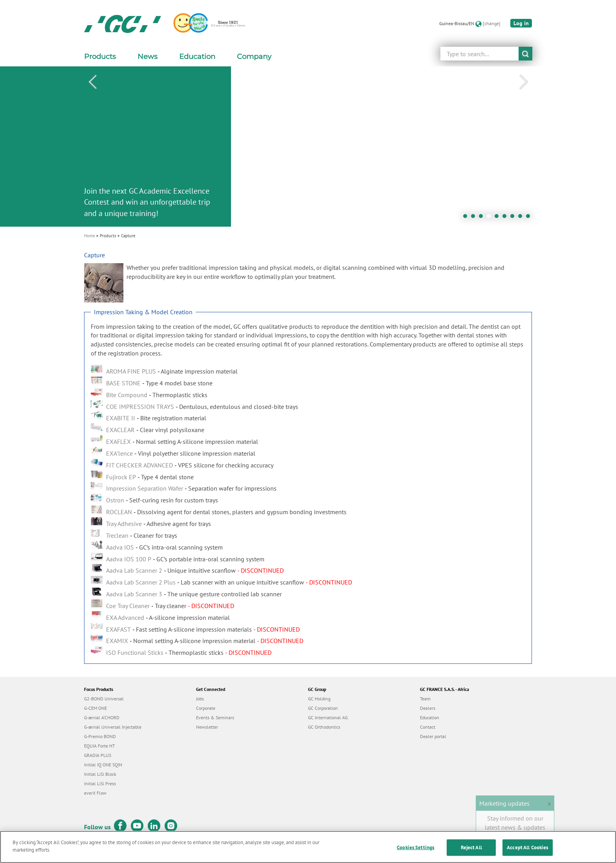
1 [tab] (467, 218)
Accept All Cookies (527, 854)
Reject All (471, 854)
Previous (92, 82)
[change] (491, 23)
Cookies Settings (415, 854)
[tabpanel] (308, 146)
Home (89, 235)
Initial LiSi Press (100, 783)
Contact (427, 727)
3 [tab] (483, 218)
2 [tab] (475, 218)
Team (425, 699)
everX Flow (95, 793)
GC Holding (319, 699)
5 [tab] (498, 218)
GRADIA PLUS (97, 755)
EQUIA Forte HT (99, 746)
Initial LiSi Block (100, 774)
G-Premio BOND (100, 736)
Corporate (205, 708)
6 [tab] (506, 218)
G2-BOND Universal (104, 699)
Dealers (427, 708)
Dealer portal (433, 736)
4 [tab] (491, 218)
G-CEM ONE (95, 708)
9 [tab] (530, 218)
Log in (521, 23)
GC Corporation (323, 708)
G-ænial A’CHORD (101, 717)
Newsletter (207, 727)
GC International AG (328, 717)
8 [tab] (522, 218)
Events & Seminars (215, 717)
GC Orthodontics (324, 727)
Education (429, 717)
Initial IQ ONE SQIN (103, 765)
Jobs (200, 699)
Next (523, 82)
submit (525, 53)
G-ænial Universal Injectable (112, 727)
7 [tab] (514, 218)
